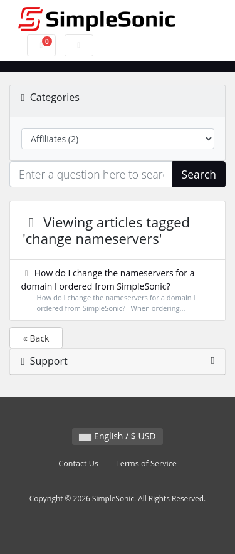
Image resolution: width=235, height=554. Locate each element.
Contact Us (78, 463)
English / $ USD (117, 436)
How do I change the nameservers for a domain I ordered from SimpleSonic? (117, 290)
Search (199, 174)
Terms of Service (146, 463)
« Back (36, 338)
